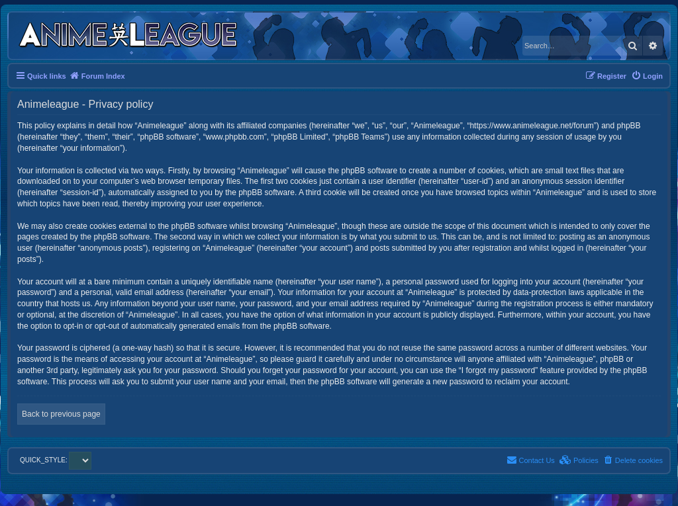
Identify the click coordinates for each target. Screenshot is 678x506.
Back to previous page (61, 414)
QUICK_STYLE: (55, 460)
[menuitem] (647, 76)
